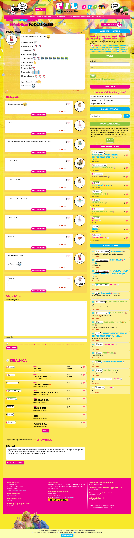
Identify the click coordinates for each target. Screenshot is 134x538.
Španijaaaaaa (118, 251)
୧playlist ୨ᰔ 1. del (100, 194)
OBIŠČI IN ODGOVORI (15, 462)
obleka (96, 229)
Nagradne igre (74, 17)
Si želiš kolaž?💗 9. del (102, 185)
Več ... (45, 430)
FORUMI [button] (51, 17)
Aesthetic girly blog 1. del (103, 168)
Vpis (93, 76)
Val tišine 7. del (99, 203)
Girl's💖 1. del (109, 353)
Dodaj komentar (38, 114)
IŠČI (127, 116)
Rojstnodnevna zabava (114, 362)
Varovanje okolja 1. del (103, 212)
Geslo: (92, 67)
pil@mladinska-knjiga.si (19, 490)
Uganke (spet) (110, 344)
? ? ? (110, 140)
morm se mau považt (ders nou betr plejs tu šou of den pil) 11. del (105, 157)
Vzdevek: (93, 61)
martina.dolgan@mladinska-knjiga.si (64, 497)
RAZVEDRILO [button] (61, 17)
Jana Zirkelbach (11, 495)
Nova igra (110, 25)
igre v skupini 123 (100, 238)
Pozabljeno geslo (108, 79)
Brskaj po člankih (88, 17)
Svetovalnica (42, 17)
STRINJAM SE (67, 535)
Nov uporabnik (95, 79)
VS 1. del (96, 220)
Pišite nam (100, 17)
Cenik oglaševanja (58, 500)
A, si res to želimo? (101, 177)
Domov (32, 17)
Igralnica (16, 25)
